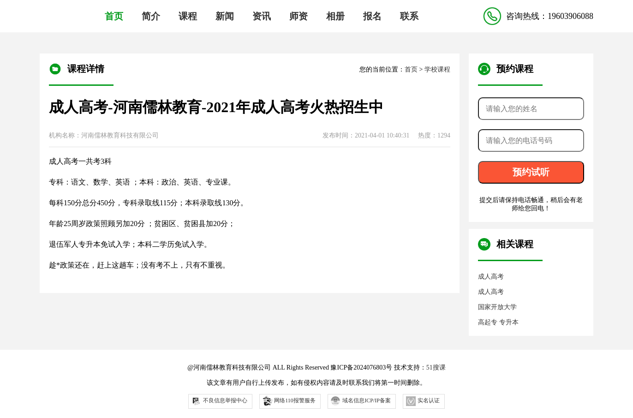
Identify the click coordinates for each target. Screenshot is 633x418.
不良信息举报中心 (219, 401)
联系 (409, 16)
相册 (335, 16)
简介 (151, 16)
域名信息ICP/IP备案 (361, 401)
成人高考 (491, 276)
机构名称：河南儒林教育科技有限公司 (104, 135)
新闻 (224, 16)
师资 (298, 16)
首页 (114, 16)
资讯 (261, 16)
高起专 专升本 (498, 322)
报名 (372, 16)
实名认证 (423, 401)
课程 (188, 16)
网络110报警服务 (289, 400)
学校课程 (437, 69)
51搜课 (436, 367)
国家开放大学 (497, 307)
